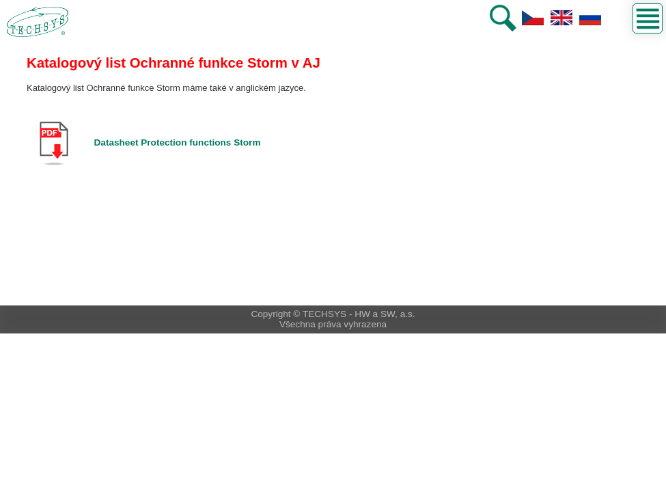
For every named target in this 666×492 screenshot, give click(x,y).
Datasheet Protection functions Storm (177, 142)
